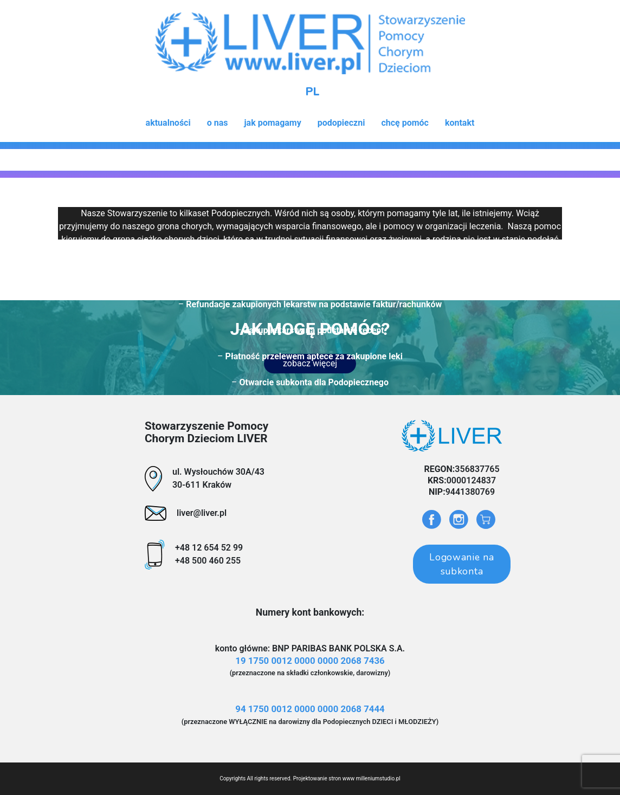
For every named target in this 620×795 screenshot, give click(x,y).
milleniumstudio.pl (378, 778)
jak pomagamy (272, 123)
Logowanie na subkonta (461, 564)
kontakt (459, 123)
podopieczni (341, 123)
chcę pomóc (405, 123)
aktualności (168, 123)
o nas (217, 123)
